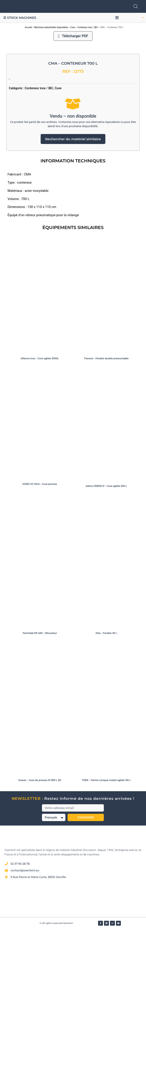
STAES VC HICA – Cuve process (40, 642)
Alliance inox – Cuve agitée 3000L (40, 516)
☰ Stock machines (19, 18)
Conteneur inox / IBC (88, 27)
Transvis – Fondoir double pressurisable (106, 516)
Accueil (28, 27)
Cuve (72, 27)
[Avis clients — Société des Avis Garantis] (73, 1056)
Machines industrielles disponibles (51, 27)
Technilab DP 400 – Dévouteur (40, 791)
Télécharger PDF (73, 36)
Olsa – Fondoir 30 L (106, 791)
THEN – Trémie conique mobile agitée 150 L (106, 938)
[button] (117, 18)
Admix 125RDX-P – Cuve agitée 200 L (106, 644)
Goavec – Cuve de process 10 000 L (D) (39, 938)
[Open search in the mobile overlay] (135, 6)
